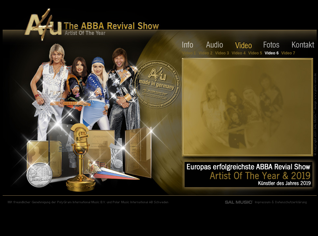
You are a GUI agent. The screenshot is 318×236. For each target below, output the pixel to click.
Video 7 (288, 53)
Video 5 (255, 53)
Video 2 (205, 53)
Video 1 (189, 53)
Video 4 (238, 53)
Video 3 (222, 53)
